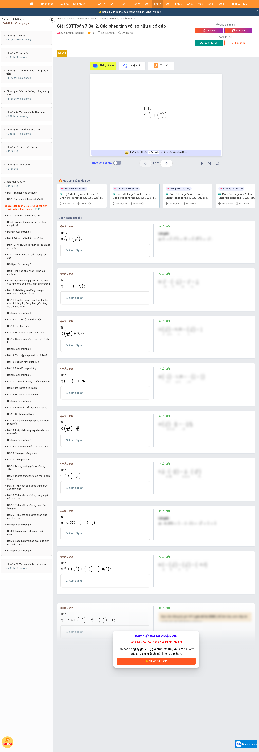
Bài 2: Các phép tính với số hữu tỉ (25, 199)
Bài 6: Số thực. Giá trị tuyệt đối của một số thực (28, 246)
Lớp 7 (60, 18)
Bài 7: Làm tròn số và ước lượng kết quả (26, 256)
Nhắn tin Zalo (246, 744)
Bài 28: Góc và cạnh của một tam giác (27, 446)
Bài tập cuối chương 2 (19, 264)
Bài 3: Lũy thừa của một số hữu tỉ (25, 215)
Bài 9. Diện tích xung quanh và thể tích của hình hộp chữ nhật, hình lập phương (28, 282)
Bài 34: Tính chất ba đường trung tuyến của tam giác (28, 497)
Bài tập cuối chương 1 (19, 231)
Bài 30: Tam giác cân (18, 459)
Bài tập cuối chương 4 (19, 348)
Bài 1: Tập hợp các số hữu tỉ (22, 192)
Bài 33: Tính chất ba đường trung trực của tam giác (27, 487)
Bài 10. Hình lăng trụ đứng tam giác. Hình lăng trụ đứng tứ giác (26, 292)
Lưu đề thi (238, 43)
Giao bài (238, 30)
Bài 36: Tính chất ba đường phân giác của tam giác (27, 516)
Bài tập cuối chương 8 (19, 524)
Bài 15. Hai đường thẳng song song (26, 332)
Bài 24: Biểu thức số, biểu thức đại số (27, 407)
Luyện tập (132, 65)
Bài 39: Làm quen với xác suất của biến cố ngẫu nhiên (28, 542)
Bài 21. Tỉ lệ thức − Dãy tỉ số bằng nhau (28, 381)
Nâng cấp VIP (156, 663)
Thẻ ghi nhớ (103, 65)
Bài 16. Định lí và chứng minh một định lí (28, 341)
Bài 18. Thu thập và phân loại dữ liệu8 (27, 355)
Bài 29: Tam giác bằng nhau (22, 453)
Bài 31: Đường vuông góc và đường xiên (26, 468)
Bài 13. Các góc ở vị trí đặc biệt (24, 319)
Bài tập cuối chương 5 (19, 374)
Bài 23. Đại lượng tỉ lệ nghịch (22, 394)
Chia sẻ (209, 30)
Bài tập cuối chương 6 (19, 401)
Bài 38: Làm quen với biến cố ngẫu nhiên (25, 533)
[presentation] (157, 115)
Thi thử (161, 65)
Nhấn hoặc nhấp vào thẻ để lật (156, 153)
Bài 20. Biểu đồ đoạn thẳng (21, 368)
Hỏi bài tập (7, 741)
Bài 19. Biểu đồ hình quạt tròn (23, 361)
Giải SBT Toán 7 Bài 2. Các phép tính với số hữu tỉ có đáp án (106, 18)
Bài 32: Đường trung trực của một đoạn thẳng (28, 477)
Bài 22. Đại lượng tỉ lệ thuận (22, 387)
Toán (69, 18)
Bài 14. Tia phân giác (18, 326)
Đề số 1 (62, 53)
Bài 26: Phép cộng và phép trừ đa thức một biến (28, 422)
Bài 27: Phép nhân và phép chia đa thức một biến (28, 432)
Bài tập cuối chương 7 (19, 440)
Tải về (208, 43)
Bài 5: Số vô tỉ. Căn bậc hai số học (25, 238)
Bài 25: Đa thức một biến (20, 414)
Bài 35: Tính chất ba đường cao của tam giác (26, 507)
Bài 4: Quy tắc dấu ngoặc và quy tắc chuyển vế (26, 224)
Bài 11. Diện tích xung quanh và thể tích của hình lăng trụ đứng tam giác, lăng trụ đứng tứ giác (28, 303)
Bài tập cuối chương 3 (19, 313)
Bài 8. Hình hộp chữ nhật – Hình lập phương (26, 272)
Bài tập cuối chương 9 (19, 550)
